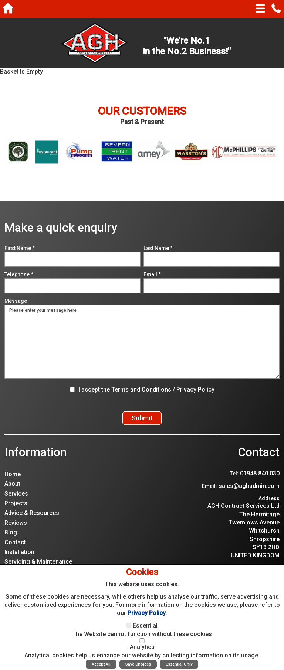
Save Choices (138, 664)
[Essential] (128, 625)
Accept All (101, 664)
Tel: (234, 481)
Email (152, 274)
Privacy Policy (195, 389)
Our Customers (142, 111)
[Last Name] (211, 259)
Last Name (158, 248)
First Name (19, 248)
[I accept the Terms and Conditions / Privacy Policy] (72, 389)
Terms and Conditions (141, 389)
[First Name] (72, 259)
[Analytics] (142, 640)
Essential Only (179, 664)
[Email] (211, 285)
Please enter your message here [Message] (142, 342)
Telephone (18, 274)
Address (269, 505)
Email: (209, 493)
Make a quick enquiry (60, 228)
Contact (259, 459)
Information (35, 459)
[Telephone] (72, 285)
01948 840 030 (260, 480)
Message (15, 301)
